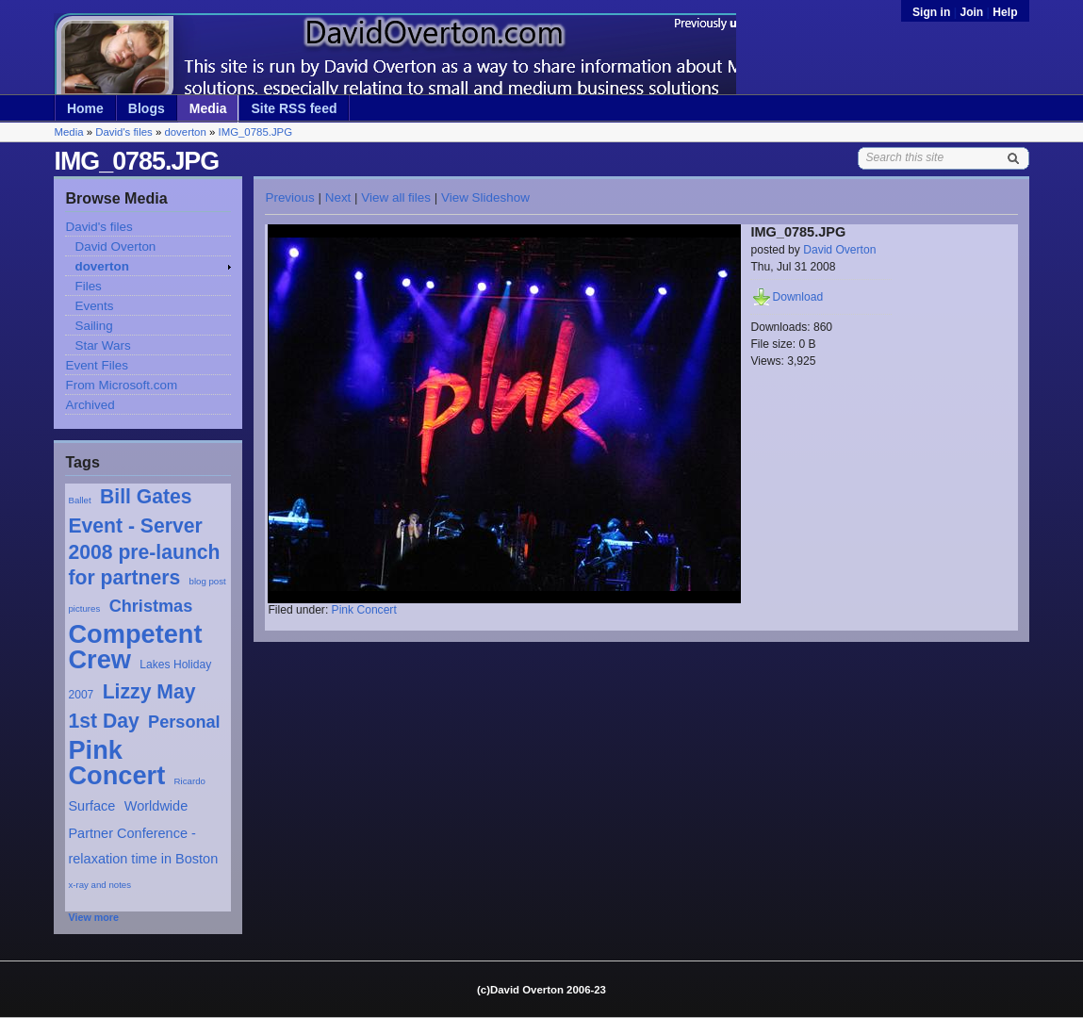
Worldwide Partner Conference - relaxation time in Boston (143, 831)
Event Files (96, 365)
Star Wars (102, 345)
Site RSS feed (293, 108)
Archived (89, 405)
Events (93, 306)
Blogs (146, 108)
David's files (124, 132)
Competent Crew (135, 646)
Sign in (933, 12)
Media (208, 108)
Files (87, 286)
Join (971, 12)
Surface (91, 805)
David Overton (115, 246)
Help (1005, 12)
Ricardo (189, 781)
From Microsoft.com (121, 385)
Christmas (151, 606)
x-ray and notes (99, 884)
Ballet (79, 500)
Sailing (93, 326)
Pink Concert (116, 762)
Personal (184, 722)
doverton (184, 132)
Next (338, 197)
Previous (289, 197)
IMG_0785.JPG (255, 132)
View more (93, 917)
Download (797, 297)
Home (85, 108)
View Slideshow (485, 197)
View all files (396, 197)
